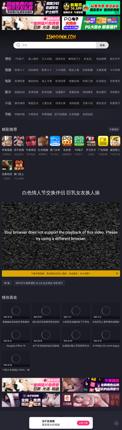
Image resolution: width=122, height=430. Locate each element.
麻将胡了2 (74, 59)
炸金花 (88, 59)
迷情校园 (74, 103)
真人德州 (33, 59)
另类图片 (115, 92)
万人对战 (47, 59)
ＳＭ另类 (115, 70)
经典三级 (88, 81)
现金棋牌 (101, 59)
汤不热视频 (60, 114)
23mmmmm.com (61, 37)
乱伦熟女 (101, 81)
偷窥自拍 (20, 92)
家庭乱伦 (33, 103)
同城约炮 (20, 114)
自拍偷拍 (33, 70)
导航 (8, 114)
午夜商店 (33, 114)
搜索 (102, 45)
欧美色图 (47, 92)
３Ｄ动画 (60, 70)
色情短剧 (88, 114)
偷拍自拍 (33, 81)
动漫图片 (60, 92)
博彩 (8, 59)
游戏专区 (60, 59)
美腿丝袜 (74, 92)
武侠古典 (60, 103)
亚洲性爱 (20, 81)
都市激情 (20, 103)
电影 (8, 81)
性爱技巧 (115, 103)
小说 (8, 103)
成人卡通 (47, 81)
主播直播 (101, 70)
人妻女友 (47, 103)
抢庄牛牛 (115, 59)
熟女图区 (101, 92)
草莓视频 (47, 114)
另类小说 (88, 103)
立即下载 (83, 422)
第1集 (7, 282)
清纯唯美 (88, 92)
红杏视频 (74, 114)
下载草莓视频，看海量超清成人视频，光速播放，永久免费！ (75, 273)
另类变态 (115, 81)
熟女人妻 (74, 70)
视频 (8, 70)
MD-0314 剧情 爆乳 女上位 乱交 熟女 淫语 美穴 (39, 282)
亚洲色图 (33, 92)
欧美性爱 (60, 81)
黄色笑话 (101, 103)
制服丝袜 (74, 81)
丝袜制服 (88, 70)
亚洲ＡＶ (20, 70)
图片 (8, 92)
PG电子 (19, 59)
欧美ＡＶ (47, 70)
